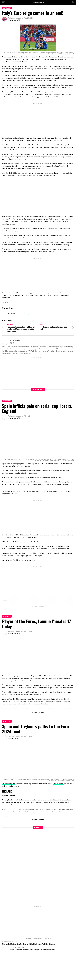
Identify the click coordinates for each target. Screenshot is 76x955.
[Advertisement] (38, 118)
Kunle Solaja (14, 20)
